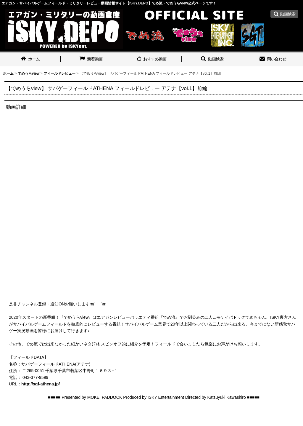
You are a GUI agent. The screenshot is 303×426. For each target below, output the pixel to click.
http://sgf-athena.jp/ (40, 384)
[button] (284, 14)
